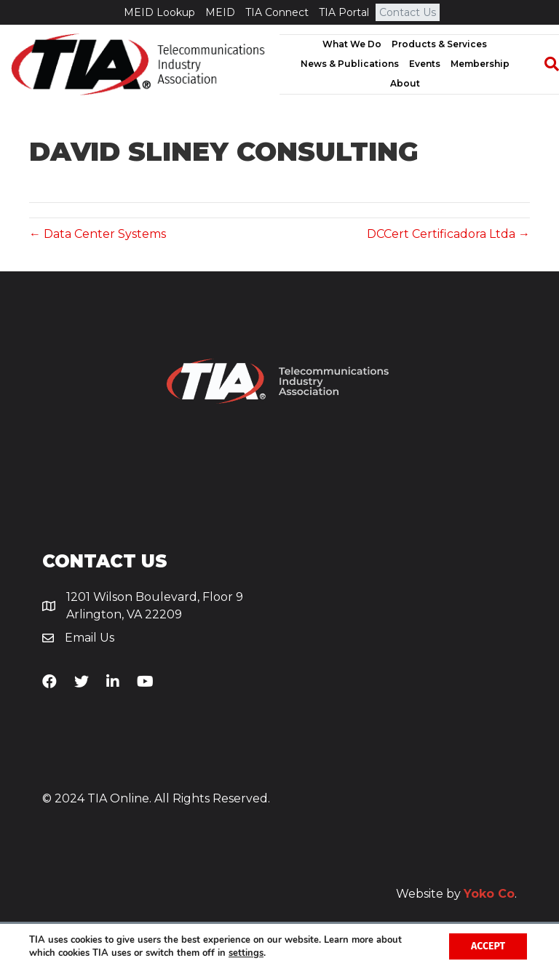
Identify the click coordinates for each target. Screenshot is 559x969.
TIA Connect (277, 12)
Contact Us (407, 12)
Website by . (456, 894)
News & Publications (350, 63)
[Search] (544, 64)
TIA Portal (344, 12)
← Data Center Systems (97, 234)
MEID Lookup (159, 12)
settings (246, 953)
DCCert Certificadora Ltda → (448, 234)
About (405, 83)
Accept (488, 946)
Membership (480, 63)
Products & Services (439, 44)
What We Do (351, 44)
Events (424, 63)
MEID (220, 12)
